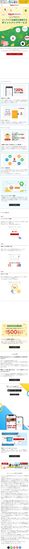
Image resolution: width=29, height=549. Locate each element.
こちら (19, 543)
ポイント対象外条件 (24, 475)
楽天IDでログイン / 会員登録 (14, 54)
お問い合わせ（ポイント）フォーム (10, 519)
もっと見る (14, 204)
